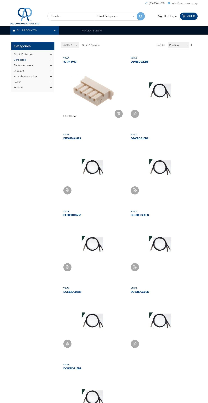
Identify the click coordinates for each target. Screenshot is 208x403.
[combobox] (71, 16)
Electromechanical (23, 45)
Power (17, 61)
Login (173, 16)
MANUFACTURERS (92, 30)
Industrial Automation (25, 56)
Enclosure (19, 50)
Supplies (18, 67)
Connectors (20, 39)
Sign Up (162, 16)
